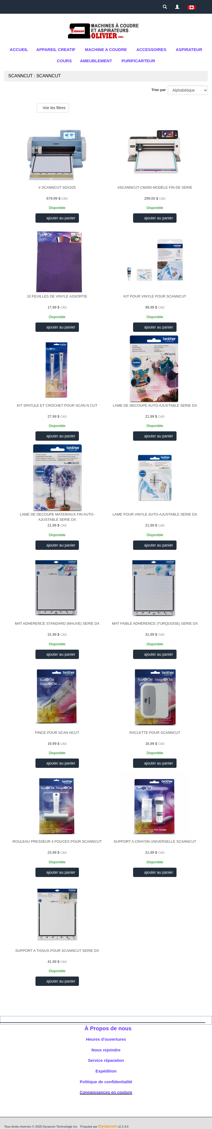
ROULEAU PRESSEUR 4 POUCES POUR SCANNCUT (57, 841)
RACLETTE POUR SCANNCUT (155, 733)
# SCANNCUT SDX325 (57, 187)
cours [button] (64, 60)
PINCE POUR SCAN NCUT (57, 733)
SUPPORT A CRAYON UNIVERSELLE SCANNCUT (155, 841)
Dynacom (107, 1126)
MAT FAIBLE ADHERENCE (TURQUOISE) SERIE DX (155, 623)
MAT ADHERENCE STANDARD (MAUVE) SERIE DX (57, 623)
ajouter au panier (60, 218)
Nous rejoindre (106, 1050)
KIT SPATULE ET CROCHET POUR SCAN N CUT (57, 405)
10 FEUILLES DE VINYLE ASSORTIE (57, 296)
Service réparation (106, 1060)
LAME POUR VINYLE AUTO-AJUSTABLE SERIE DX (155, 514)
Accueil (19, 49)
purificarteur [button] (138, 60)
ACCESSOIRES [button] (151, 49)
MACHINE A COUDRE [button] (106, 49)
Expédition (106, 1071)
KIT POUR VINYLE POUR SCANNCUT (154, 296)
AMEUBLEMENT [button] (96, 60)
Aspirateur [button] (189, 49)
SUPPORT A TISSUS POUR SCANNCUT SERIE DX (57, 951)
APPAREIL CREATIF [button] (56, 49)
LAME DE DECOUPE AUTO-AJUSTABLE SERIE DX (155, 405)
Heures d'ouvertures (106, 1039)
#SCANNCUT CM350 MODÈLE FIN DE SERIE (154, 187)
